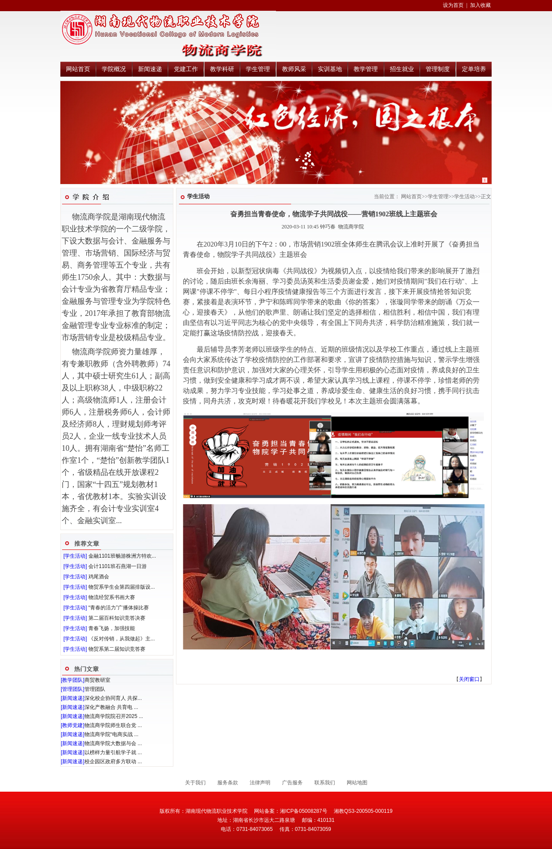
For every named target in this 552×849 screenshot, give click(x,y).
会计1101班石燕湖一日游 (117, 566)
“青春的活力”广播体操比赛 (118, 608)
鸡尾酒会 (98, 577)
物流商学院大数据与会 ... (113, 743)
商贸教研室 (97, 680)
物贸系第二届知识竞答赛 (116, 649)
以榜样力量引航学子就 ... (113, 752)
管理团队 (95, 689)
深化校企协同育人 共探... (113, 698)
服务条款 (227, 783)
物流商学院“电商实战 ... (111, 734)
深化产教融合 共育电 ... (111, 707)
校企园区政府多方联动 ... (113, 761)
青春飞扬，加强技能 (111, 628)
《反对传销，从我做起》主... (121, 639)
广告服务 (292, 783)
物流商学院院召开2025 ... (114, 716)
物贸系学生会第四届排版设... (121, 587)
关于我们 (195, 783)
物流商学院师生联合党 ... (113, 725)
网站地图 (357, 783)
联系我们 (324, 783)
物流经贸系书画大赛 (111, 597)
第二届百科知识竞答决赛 (116, 618)
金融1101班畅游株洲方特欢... (122, 556)
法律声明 (260, 783)
